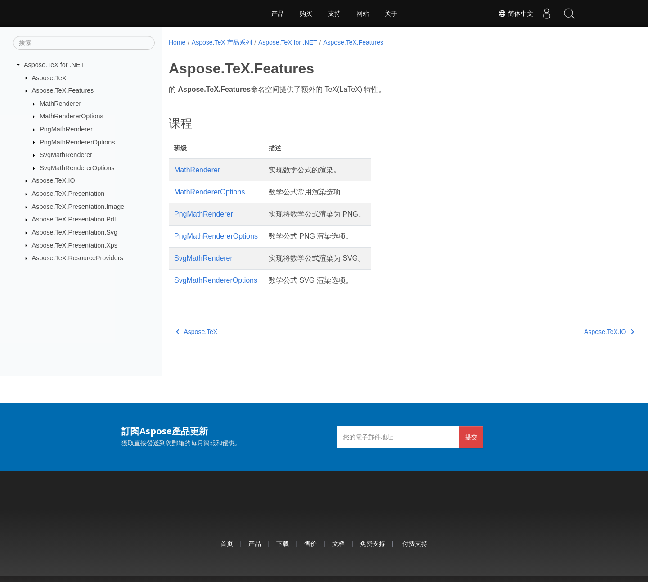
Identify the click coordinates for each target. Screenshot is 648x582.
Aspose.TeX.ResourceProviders (77, 258)
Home (177, 42)
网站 (362, 13)
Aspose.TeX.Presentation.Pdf (74, 219)
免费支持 (372, 543)
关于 (391, 13)
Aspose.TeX (49, 77)
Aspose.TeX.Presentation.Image (78, 206)
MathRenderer (60, 103)
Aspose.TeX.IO (53, 180)
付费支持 (415, 543)
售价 (310, 543)
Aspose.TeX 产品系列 (222, 42)
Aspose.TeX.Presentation (68, 193)
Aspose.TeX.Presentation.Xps (74, 244)
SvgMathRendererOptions (77, 167)
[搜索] (84, 43)
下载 (282, 543)
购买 (306, 13)
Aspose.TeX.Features (63, 90)
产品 (277, 13)
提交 (471, 437)
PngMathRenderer (66, 129)
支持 (334, 13)
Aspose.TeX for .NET (54, 64)
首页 (226, 543)
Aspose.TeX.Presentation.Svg (74, 232)
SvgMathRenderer (66, 154)
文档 (338, 543)
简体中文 (515, 13)
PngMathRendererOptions (77, 141)
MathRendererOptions (72, 116)
